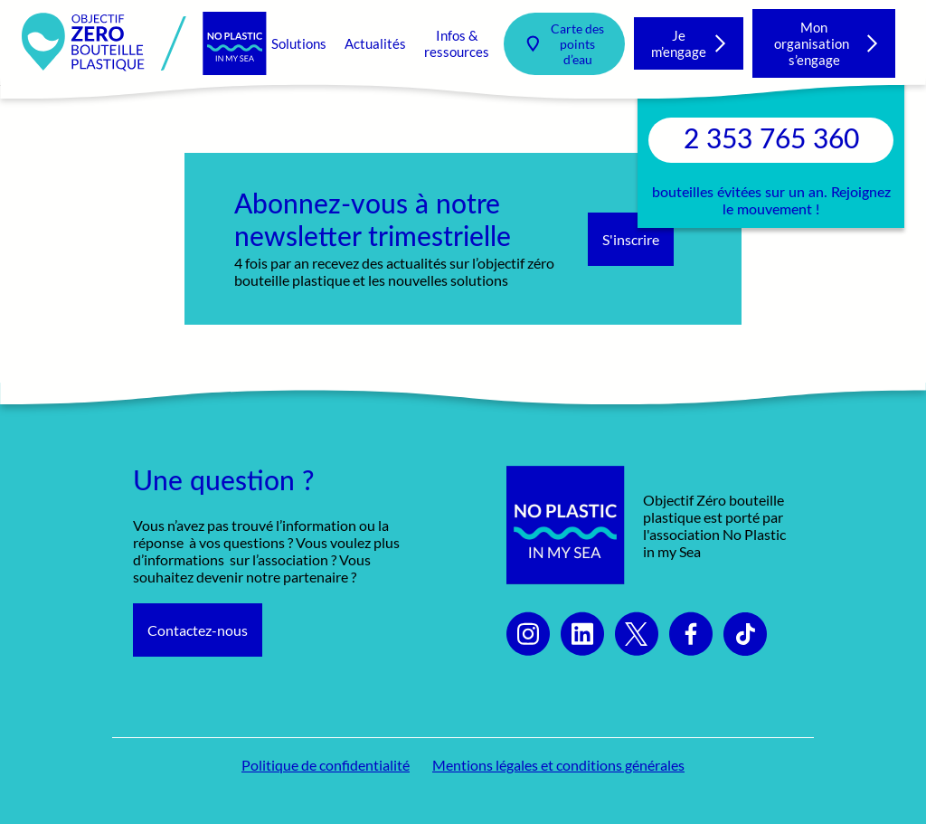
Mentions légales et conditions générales (558, 764)
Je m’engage (678, 43)
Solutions (298, 43)
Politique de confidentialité (325, 764)
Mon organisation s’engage (814, 43)
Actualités (375, 43)
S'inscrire (630, 239)
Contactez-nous (197, 630)
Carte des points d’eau (577, 44)
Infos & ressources (456, 43)
